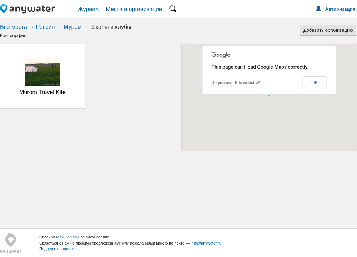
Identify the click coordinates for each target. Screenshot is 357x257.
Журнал (88, 9)
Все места (13, 27)
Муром (72, 27)
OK (314, 83)
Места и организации (134, 9)
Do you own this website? (236, 82)
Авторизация (340, 9)
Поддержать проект (57, 249)
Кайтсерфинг (14, 35)
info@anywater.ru (206, 243)
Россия (45, 27)
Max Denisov (67, 237)
